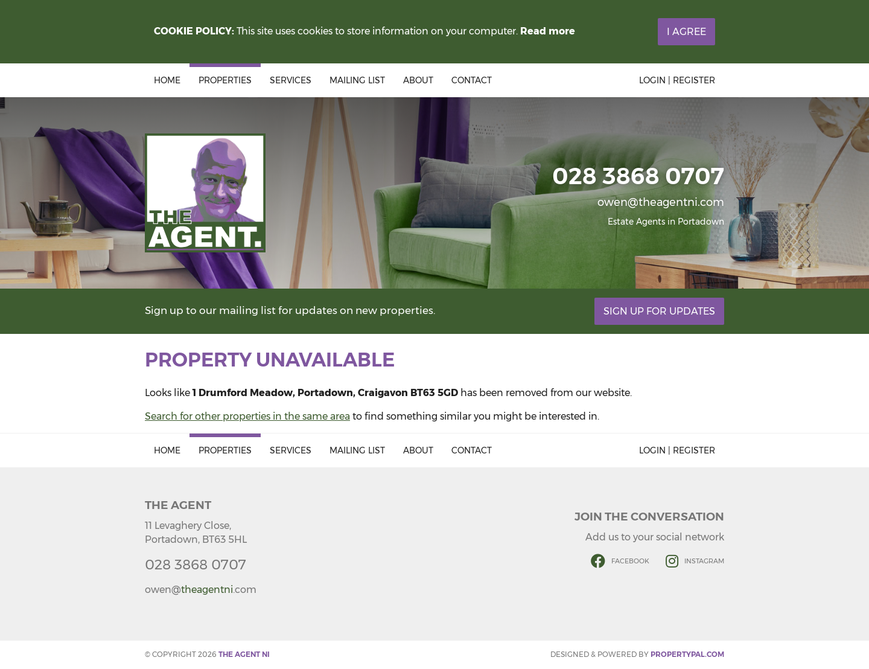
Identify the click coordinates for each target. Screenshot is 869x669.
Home (167, 80)
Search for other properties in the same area (247, 416)
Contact (471, 80)
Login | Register (677, 80)
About (418, 80)
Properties (225, 80)
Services (290, 80)
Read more (547, 31)
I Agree (686, 31)
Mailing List (357, 80)
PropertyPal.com (687, 654)
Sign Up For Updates (659, 311)
